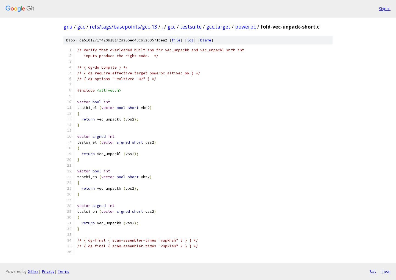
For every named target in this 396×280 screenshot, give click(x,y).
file (176, 40)
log (190, 40)
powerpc (245, 26)
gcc (81, 26)
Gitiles (33, 271)
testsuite (191, 26)
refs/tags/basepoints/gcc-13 (123, 26)
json (386, 271)
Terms (63, 271)
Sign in (385, 8)
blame (205, 40)
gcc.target (218, 26)
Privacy (48, 271)
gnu (67, 26)
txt (373, 271)
